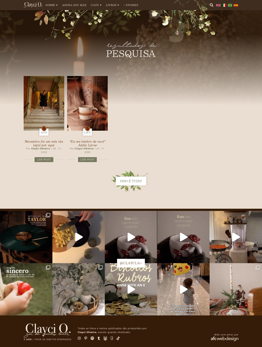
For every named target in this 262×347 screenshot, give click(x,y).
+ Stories (131, 5)
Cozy (95, 5)
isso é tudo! (131, 181)
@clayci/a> (131, 263)
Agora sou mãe (74, 5)
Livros (111, 5)
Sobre (50, 5)
